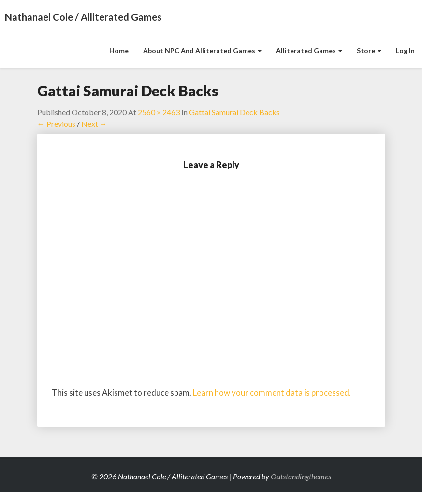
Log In (405, 50)
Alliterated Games (309, 50)
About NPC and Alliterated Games (202, 50)
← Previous (56, 123)
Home (119, 50)
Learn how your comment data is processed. (272, 392)
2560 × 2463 (159, 112)
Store (369, 50)
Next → (94, 123)
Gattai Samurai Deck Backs (234, 112)
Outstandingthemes (301, 476)
